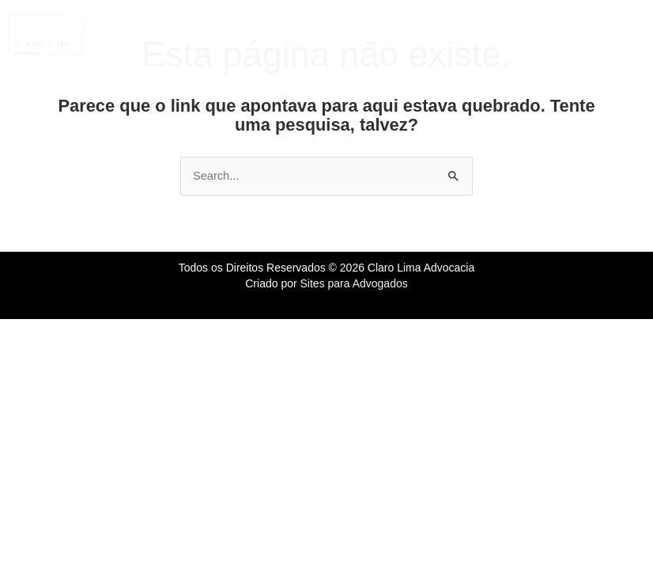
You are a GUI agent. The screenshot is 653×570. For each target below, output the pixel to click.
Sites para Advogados (354, 283)
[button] (344, 34)
